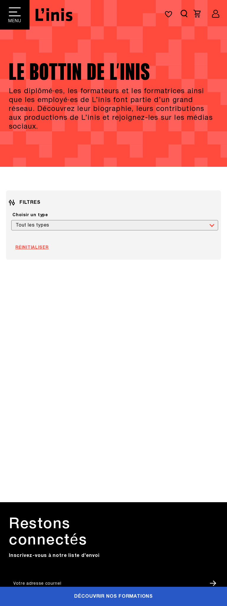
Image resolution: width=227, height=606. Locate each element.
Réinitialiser (31, 248)
